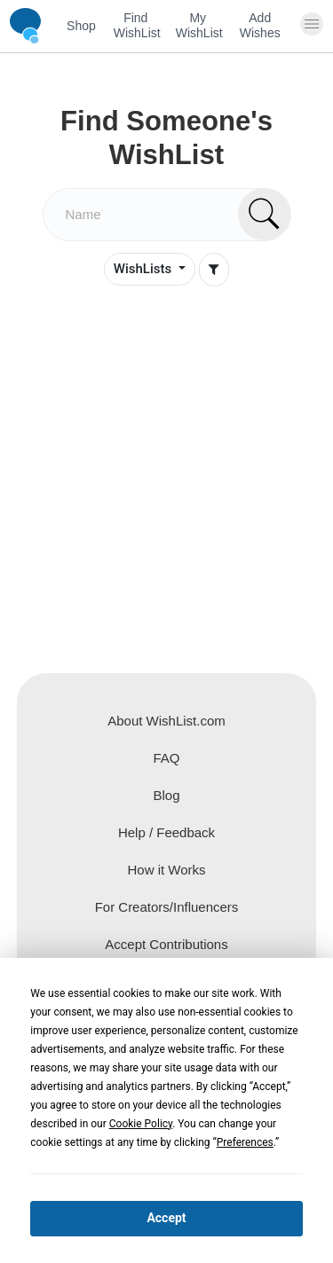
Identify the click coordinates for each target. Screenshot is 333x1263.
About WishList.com (166, 720)
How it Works (166, 869)
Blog (166, 795)
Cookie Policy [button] (140, 1124)
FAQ (166, 757)
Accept (166, 1218)
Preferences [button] (245, 1142)
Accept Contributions (166, 944)
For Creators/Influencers (167, 906)
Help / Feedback (166, 832)
